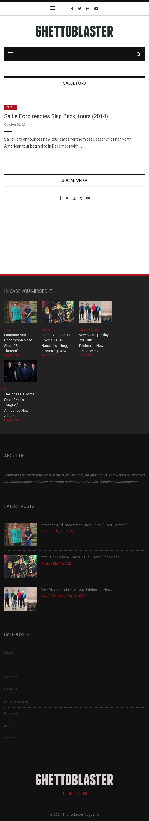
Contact (10, 738)
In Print (9, 726)
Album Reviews (89, 329)
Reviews (10, 689)
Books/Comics (16, 713)
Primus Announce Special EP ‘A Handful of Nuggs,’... (82, 557)
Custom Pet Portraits (20, 238)
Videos (8, 329)
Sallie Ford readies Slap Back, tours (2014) (56, 116)
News (10, 107)
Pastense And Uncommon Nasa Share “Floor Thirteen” (84, 525)
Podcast (10, 677)
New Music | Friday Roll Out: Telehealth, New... (77, 589)
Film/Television (16, 701)
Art (6, 665)
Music (46, 329)
